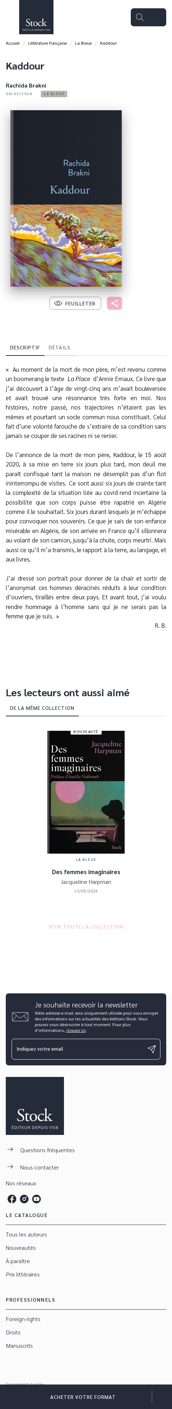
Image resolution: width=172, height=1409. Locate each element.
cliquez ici (76, 1030)
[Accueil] (36, 17)
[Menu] (148, 17)
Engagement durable (25, 1384)
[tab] (25, 347)
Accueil (13, 43)
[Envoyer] (151, 1049)
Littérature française (47, 43)
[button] (54, 94)
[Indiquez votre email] (77, 1049)
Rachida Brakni (26, 85)
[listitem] (12, 1199)
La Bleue (83, 43)
